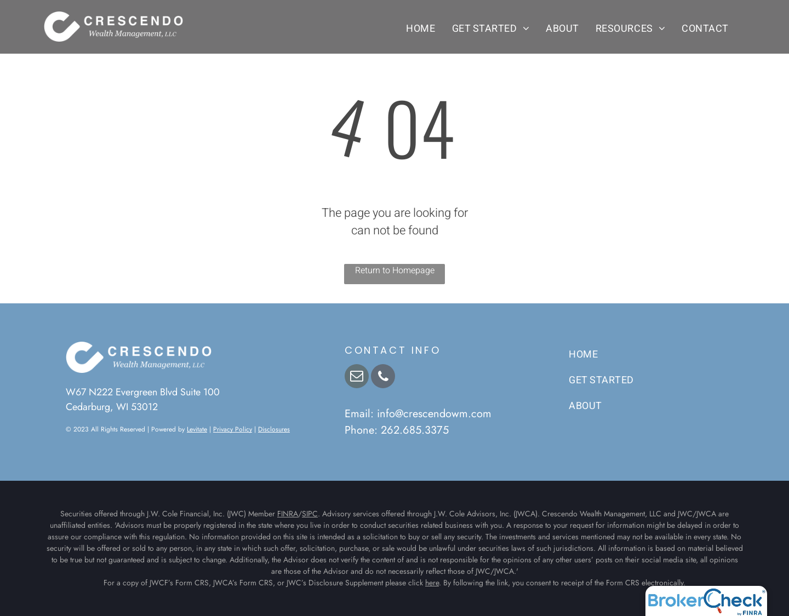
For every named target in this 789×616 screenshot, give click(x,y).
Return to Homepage (394, 270)
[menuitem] (420, 28)
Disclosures (274, 429)
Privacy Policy (232, 429)
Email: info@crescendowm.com (418, 414)
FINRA (287, 513)
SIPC (310, 513)
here (432, 582)
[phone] (383, 377)
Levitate (197, 429)
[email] (357, 377)
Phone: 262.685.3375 (397, 430)
